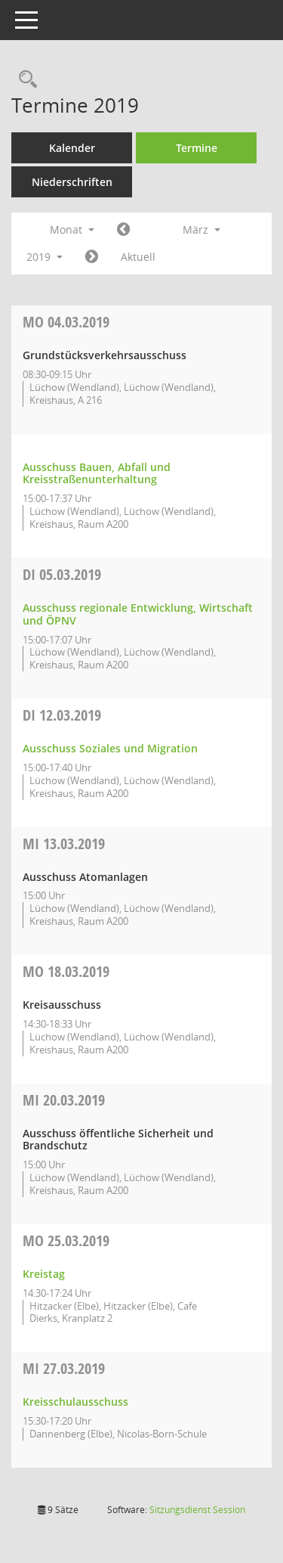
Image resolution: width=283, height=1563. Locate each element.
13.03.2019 (64, 843)
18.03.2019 (66, 971)
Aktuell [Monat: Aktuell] (138, 257)
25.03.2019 (66, 1240)
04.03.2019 (66, 322)
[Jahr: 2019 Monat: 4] (91, 257)
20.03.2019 (64, 1100)
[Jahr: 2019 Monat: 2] (123, 229)
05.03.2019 (62, 574)
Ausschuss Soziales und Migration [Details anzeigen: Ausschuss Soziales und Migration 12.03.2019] (110, 748)
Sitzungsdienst (197, 1509)
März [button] (201, 229)
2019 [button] (44, 257)
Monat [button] (72, 229)
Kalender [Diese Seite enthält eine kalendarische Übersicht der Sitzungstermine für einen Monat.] (72, 148)
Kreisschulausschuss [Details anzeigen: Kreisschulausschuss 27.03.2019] (75, 1401)
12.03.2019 (62, 715)
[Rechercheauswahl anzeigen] (24, 79)
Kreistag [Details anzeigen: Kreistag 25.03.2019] (44, 1274)
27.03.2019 (64, 1368)
